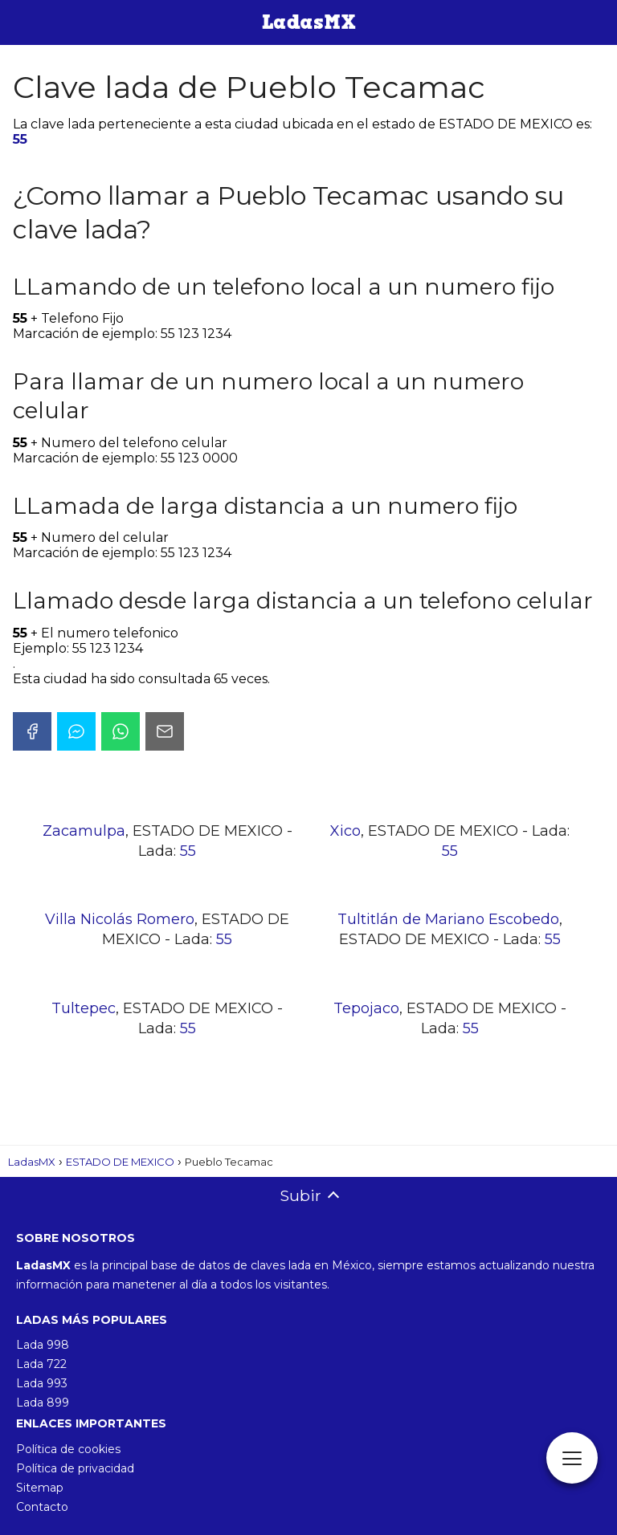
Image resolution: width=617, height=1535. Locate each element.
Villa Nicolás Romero (119, 919)
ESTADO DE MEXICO (120, 1161)
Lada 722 (41, 1364)
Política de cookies (68, 1449)
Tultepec (83, 1008)
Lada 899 (42, 1402)
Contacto (42, 1507)
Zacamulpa (84, 831)
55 (20, 139)
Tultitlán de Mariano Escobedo (448, 919)
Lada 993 (41, 1383)
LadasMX (31, 1161)
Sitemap (39, 1487)
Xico (345, 831)
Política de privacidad (75, 1468)
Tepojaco (366, 1008)
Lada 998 (42, 1345)
